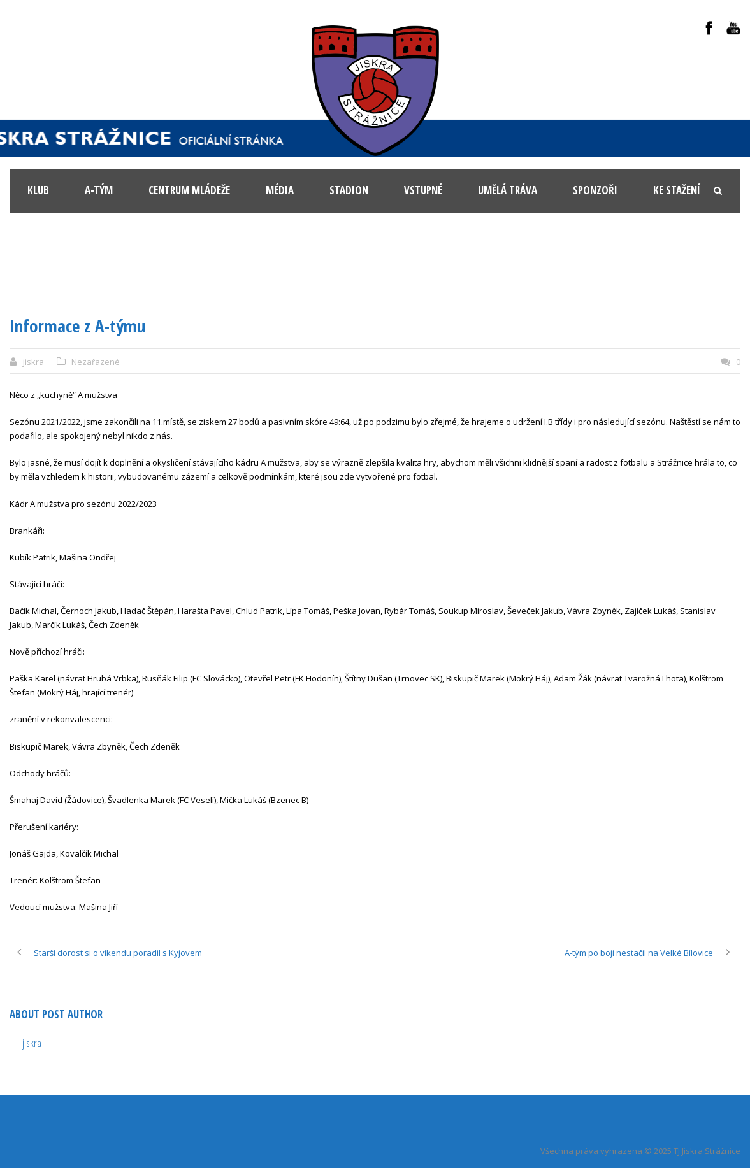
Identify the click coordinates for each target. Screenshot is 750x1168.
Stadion (348, 190)
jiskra (33, 361)
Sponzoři (595, 190)
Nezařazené (95, 361)
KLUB (38, 190)
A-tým (99, 190)
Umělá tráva (507, 190)
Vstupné (423, 190)
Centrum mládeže (189, 190)
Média (280, 190)
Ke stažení (676, 190)
